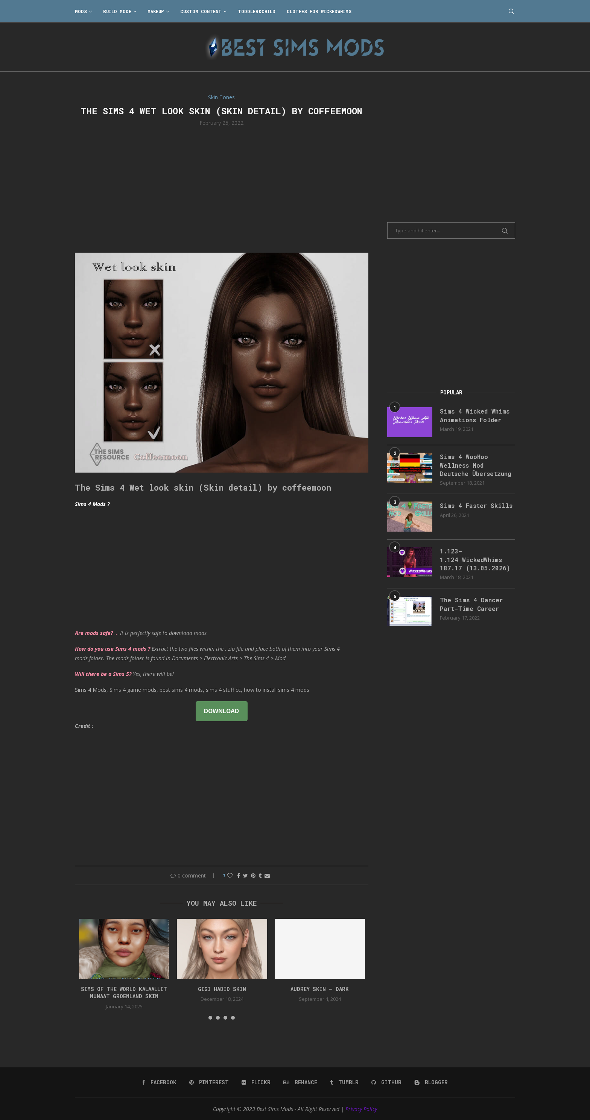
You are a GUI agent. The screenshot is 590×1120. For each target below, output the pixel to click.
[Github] (386, 1082)
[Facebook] (159, 1082)
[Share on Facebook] (238, 875)
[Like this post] (230, 875)
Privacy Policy (361, 1108)
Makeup (156, 11)
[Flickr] (256, 1082)
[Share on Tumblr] (260, 875)
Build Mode (117, 11)
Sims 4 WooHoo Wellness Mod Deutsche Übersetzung (475, 465)
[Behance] (300, 1082)
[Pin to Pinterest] (253, 875)
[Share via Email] (267, 875)
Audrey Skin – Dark (319, 989)
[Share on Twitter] (245, 875)
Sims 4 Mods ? (92, 504)
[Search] (511, 11)
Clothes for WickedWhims (319, 11)
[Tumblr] (344, 1082)
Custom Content (201, 11)
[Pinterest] (209, 1082)
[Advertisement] (221, 188)
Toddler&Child (256, 11)
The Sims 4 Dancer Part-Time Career (471, 604)
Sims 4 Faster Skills (476, 505)
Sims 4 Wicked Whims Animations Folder (474, 415)
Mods (81, 11)
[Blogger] (431, 1082)
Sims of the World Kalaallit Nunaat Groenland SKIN (124, 992)
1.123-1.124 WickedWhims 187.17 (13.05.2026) (475, 559)
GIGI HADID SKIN (222, 989)
